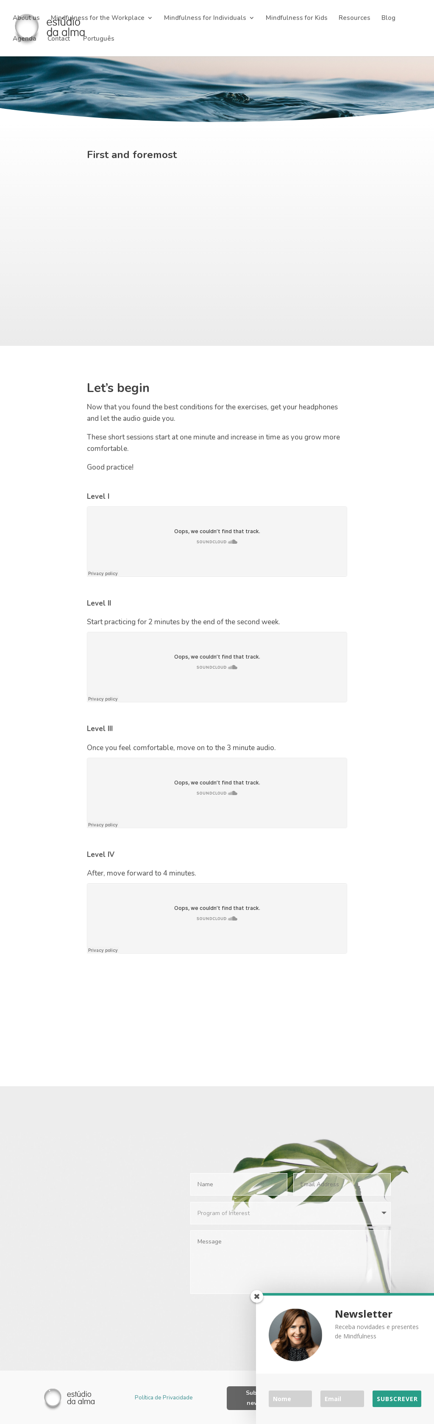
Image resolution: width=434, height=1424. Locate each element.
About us (26, 18)
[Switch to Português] (97, 46)
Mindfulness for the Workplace (98, 18)
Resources (354, 18)
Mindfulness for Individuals (205, 18)
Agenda (24, 39)
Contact (58, 39)
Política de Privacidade (164, 1396)
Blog (388, 18)
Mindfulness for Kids (297, 18)
